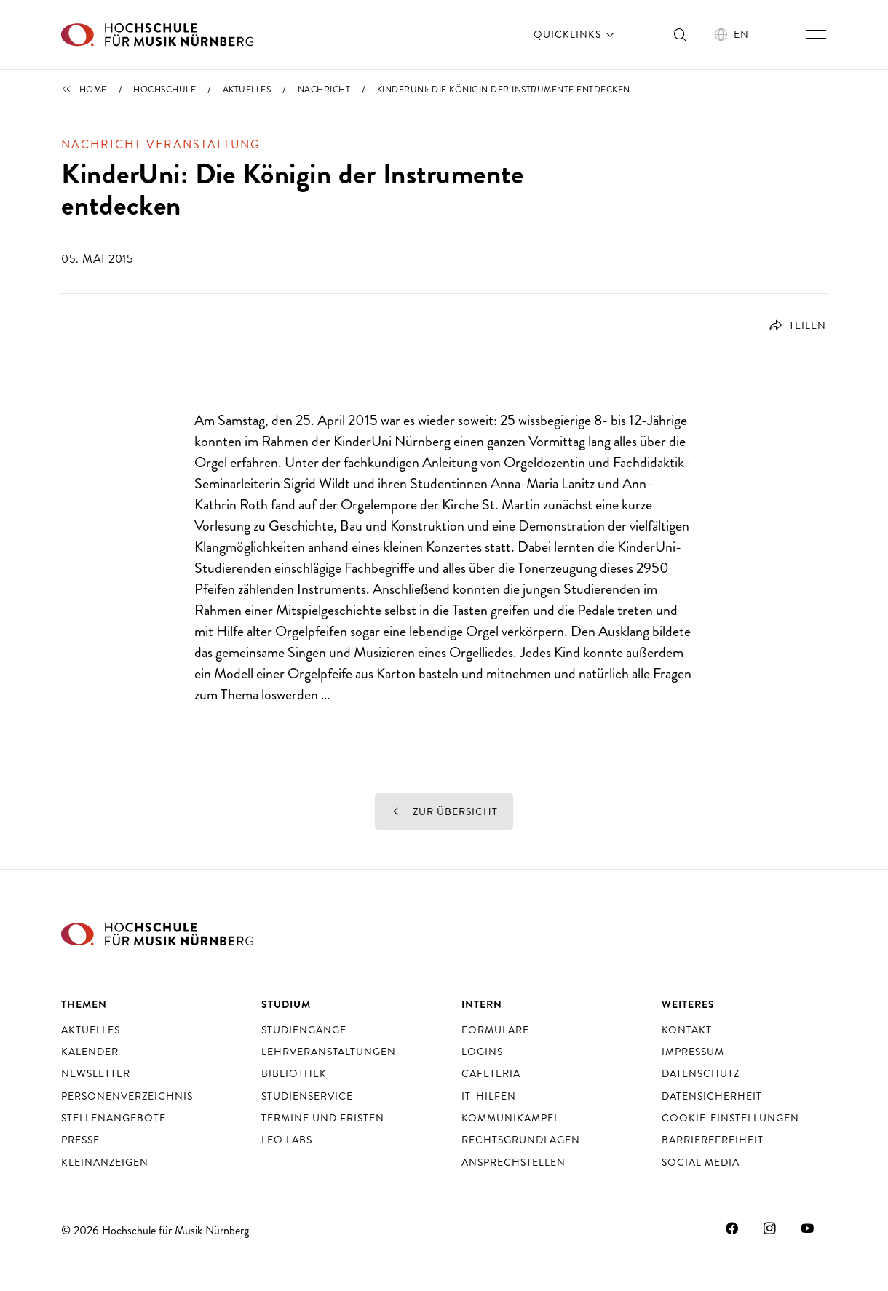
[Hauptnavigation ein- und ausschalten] (816, 34)
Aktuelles (247, 89)
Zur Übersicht (444, 811)
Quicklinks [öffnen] (575, 34)
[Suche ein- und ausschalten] (680, 34)
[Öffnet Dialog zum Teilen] (792, 325)
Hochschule (164, 89)
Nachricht (324, 89)
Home (93, 89)
